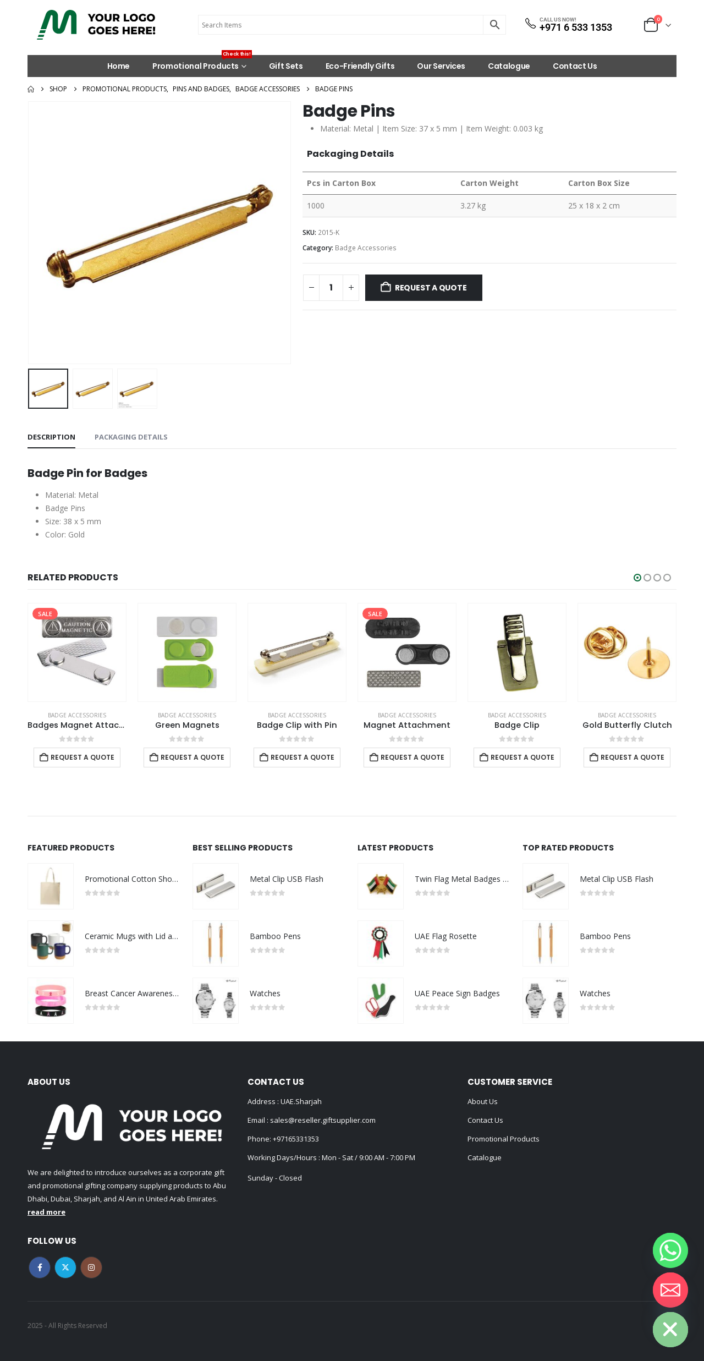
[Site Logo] (96, 25)
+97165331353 (296, 1139)
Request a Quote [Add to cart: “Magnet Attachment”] (412, 757)
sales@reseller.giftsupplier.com (322, 1120)
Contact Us (575, 66)
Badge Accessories (366, 248)
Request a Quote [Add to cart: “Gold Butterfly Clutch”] (632, 757)
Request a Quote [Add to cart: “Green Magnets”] (192, 757)
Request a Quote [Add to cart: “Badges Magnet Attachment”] (82, 757)
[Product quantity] (331, 288)
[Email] (670, 1290)
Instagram (91, 1267)
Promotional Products (202, 63)
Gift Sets (286, 66)
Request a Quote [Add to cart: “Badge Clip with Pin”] (302, 757)
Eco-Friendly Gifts (360, 66)
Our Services (441, 66)
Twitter (65, 1267)
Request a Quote (431, 287)
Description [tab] (51, 437)
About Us (483, 1101)
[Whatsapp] (670, 1250)
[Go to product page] (77, 652)
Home (118, 66)
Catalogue (509, 66)
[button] (637, 577)
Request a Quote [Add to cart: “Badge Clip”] (522, 757)
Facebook (40, 1267)
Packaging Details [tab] (131, 437)
